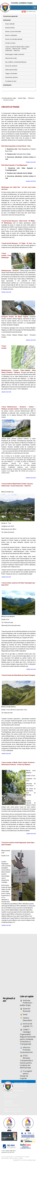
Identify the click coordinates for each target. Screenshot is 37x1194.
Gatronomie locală (11, 58)
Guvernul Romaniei (26, 1009)
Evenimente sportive (11, 77)
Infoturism (7, 20)
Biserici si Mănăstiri (11, 35)
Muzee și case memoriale (13, 31)
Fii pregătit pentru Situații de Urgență (26, 1074)
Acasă (3, 1157)
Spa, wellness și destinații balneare (15, 62)
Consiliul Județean (19, 1157)
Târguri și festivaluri (11, 73)
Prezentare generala (10, 16)
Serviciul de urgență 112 (27, 1025)
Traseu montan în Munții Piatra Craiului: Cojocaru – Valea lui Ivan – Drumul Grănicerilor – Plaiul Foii (17, 48)
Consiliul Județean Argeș (8, 98)
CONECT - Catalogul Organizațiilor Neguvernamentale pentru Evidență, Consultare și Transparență (27, 1036)
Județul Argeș (22, 98)
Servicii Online (13, 1158)
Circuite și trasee (10, 43)
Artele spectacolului (11, 70)
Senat (25, 1014)
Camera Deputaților (27, 1019)
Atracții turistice (10, 28)
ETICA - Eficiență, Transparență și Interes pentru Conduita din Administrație (26, 1062)
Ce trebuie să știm (10, 81)
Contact (20, 1158)
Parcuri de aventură (11, 66)
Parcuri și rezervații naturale (13, 39)
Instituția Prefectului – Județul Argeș (26, 1002)
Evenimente (7, 85)
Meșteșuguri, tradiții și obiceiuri (14, 54)
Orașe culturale (10, 24)
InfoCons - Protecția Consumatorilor (26, 1049)
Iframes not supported (18, 965)
